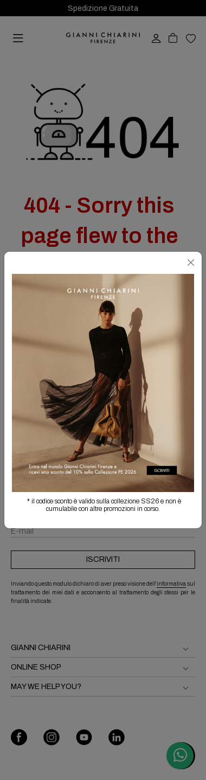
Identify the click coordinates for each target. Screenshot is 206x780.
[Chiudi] (191, 262)
